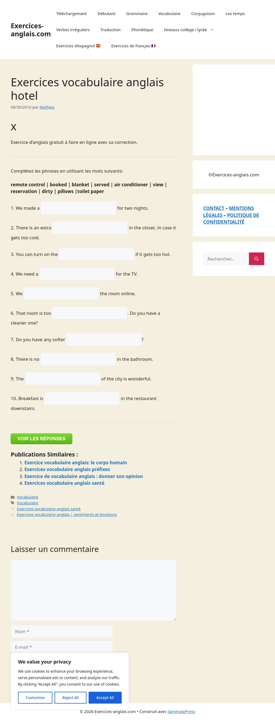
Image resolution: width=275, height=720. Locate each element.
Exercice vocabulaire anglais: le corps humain (75, 462)
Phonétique (142, 29)
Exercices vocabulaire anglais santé (64, 483)
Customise (35, 697)
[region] (70, 681)
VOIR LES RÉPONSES (41, 438)
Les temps (235, 13)
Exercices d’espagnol (78, 45)
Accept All (105, 697)
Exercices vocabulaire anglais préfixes (67, 469)
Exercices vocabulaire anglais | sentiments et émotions (67, 514)
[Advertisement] (239, 108)
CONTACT (214, 208)
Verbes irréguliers (73, 29)
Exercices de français (133, 45)
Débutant (106, 13)
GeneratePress (181, 711)
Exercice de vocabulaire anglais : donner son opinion (83, 476)
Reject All (70, 697)
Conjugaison (203, 13)
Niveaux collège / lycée (191, 30)
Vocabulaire (169, 13)
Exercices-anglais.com (31, 29)
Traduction (110, 29)
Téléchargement (71, 13)
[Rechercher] (256, 258)
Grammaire (137, 13)
